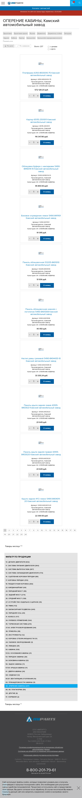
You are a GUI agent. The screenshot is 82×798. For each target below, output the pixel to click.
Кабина (14, 38)
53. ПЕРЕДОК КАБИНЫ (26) (16, 657)
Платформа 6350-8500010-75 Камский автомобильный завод (41, 74)
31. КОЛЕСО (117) (12, 617)
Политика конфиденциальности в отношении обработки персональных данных (41, 748)
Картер (21, 38)
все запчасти (34, 761)
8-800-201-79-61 (41, 770)
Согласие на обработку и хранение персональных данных (41, 751)
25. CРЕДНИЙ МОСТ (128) (16, 598)
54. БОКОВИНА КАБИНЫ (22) (17, 660)
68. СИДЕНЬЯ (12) (13, 675)
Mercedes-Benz (22, 761)
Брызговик (8, 33)
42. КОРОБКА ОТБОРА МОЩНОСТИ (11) (21, 639)
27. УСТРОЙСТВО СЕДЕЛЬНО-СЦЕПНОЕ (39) (24, 602)
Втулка (32, 33)
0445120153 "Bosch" (48, 761)
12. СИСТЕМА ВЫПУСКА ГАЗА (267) (20, 569)
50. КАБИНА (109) (12, 649)
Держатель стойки (55, 33)
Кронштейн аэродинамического (50, 38)
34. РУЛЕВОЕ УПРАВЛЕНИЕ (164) (19, 620)
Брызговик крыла (20, 33)
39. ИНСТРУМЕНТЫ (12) (15, 635)
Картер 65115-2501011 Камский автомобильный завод (41, 120)
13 (54, 530)
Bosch (64, 759)
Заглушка (67, 33)
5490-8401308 (44, 318)
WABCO (58, 759)
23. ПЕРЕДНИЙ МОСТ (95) (16, 591)
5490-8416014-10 (44, 175)
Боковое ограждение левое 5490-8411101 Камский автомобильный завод (41, 216)
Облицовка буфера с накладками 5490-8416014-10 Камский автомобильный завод (41, 169)
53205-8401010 (44, 269)
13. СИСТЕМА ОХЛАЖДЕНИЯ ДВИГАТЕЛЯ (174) (24, 573)
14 (58, 530)
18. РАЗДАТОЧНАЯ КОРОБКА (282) (19, 584)
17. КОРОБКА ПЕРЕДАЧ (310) (17, 580)
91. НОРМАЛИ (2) (12, 697)
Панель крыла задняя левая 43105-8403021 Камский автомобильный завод (41, 406)
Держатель (41, 33)
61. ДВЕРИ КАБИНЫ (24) (15, 671)
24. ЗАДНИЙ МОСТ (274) (15, 595)
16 (66, 530)
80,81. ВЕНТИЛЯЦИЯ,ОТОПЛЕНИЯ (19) (21, 679)
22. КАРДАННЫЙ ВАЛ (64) (16, 588)
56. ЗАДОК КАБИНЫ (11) (15, 664)
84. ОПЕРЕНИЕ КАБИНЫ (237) (17, 686)
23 (21, 534)
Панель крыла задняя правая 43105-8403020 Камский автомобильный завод (41, 453)
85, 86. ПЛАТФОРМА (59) (16, 690)
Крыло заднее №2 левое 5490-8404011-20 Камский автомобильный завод (41, 500)
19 (5, 534)
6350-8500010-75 (44, 79)
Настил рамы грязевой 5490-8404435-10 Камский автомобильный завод (41, 359)
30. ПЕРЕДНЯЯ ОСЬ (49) (15, 613)
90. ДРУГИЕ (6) (12, 693)
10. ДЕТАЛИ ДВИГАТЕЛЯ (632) (18, 562)
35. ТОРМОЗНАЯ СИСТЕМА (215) (19, 624)
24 (25, 534)
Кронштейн (31, 38)
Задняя (6, 38)
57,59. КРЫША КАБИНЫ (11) (16, 668)
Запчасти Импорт (46, 759)
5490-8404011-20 (44, 505)
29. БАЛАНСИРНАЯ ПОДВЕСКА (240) (20, 609)
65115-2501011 (44, 126)
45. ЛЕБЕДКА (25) (12, 646)
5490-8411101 (44, 222)
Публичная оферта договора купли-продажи (41, 755)
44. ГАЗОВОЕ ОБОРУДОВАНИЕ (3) (19, 642)
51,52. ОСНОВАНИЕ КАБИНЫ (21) (19, 653)
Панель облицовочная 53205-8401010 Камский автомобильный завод (41, 263)
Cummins (18, 759)
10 (42, 530)
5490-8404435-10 (44, 365)
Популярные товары (31, 759)
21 (13, 534)
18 (74, 530)
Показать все (8, 41)
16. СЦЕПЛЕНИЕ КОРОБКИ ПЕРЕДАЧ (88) (22, 577)
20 (9, 534)
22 (17, 534)
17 (70, 530)
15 (62, 530)
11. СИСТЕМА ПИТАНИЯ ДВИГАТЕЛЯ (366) (22, 566)
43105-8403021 (44, 412)
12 (50, 530)
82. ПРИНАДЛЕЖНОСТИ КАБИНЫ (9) (20, 682)
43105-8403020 (44, 458)
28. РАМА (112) (11, 606)
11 (46, 530)
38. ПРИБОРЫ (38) (13, 631)
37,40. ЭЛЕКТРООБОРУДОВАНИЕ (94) (21, 628)
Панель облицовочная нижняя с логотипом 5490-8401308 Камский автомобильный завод (41, 311)
